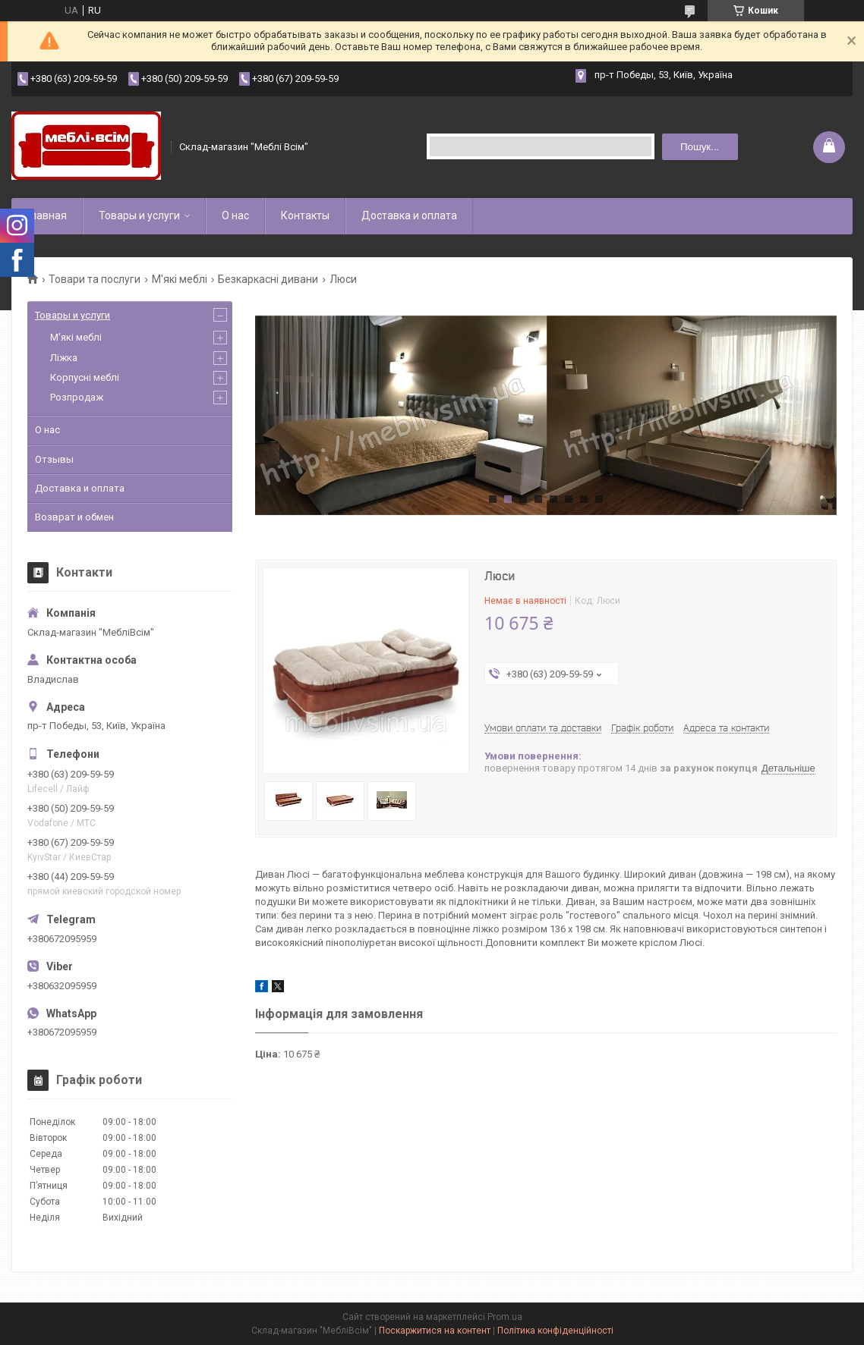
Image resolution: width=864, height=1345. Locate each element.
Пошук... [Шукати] (699, 146)
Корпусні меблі (84, 377)
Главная (47, 215)
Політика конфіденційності (555, 1330)
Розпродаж (76, 397)
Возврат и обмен (74, 517)
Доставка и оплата (409, 215)
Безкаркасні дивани (268, 279)
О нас (235, 215)
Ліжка (63, 357)
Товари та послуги (94, 279)
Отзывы (54, 459)
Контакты (305, 215)
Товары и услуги (139, 215)
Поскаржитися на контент (434, 1330)
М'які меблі (179, 279)
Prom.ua (504, 1317)
